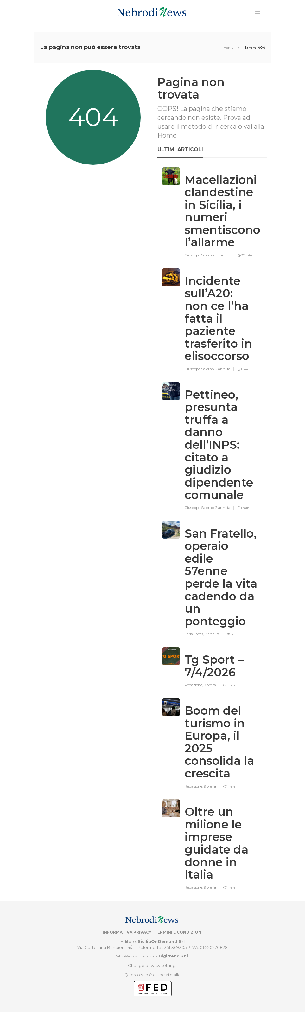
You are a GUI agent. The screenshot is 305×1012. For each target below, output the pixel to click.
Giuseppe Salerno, (200, 255)
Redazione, (194, 685)
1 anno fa (223, 255)
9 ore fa (210, 685)
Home (228, 47)
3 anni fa (212, 634)
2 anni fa (222, 369)
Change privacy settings (152, 965)
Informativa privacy (127, 932)
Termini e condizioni (179, 932)
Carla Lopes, (195, 634)
